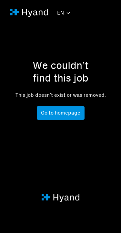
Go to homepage (60, 113)
